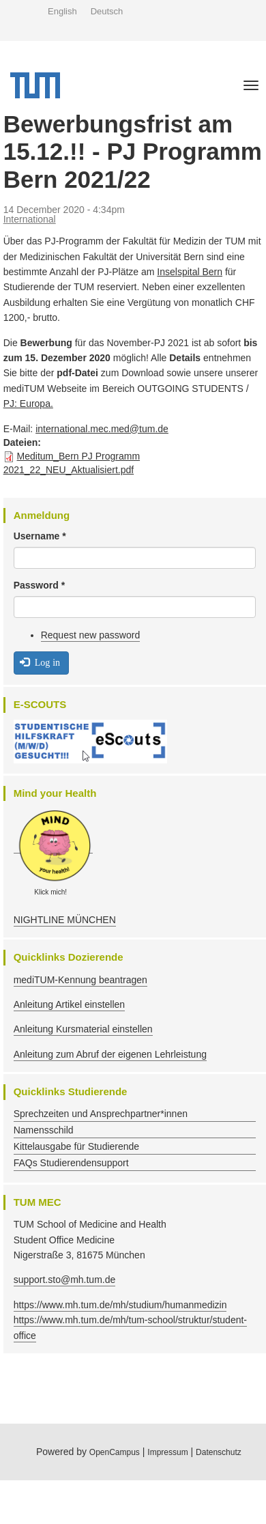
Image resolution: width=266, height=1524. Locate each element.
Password (39, 585)
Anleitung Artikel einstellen (69, 1004)
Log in (40, 662)
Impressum (167, 1452)
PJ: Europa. (28, 403)
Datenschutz (218, 1452)
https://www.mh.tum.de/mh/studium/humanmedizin (120, 1304)
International (29, 219)
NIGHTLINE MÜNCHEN (65, 919)
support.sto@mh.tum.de (65, 1279)
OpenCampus (114, 1452)
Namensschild (44, 1130)
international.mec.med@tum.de (101, 428)
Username (40, 536)
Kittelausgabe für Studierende (76, 1146)
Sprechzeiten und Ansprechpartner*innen (101, 1113)
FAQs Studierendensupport (71, 1162)
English (62, 11)
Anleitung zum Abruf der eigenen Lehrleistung (110, 1054)
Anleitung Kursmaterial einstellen (83, 1029)
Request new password (91, 635)
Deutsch (107, 11)
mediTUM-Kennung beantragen (80, 979)
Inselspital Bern (189, 271)
